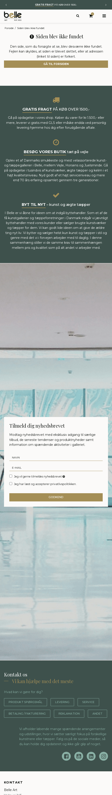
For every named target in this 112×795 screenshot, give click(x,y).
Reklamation (21, 725)
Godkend (56, 497)
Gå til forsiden (56, 64)
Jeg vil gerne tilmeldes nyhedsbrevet (40, 476)
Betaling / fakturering (58, 713)
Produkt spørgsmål (28, 702)
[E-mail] (56, 467)
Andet (52, 725)
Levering (68, 702)
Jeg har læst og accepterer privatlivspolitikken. (45, 484)
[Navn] (56, 457)
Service (16, 713)
